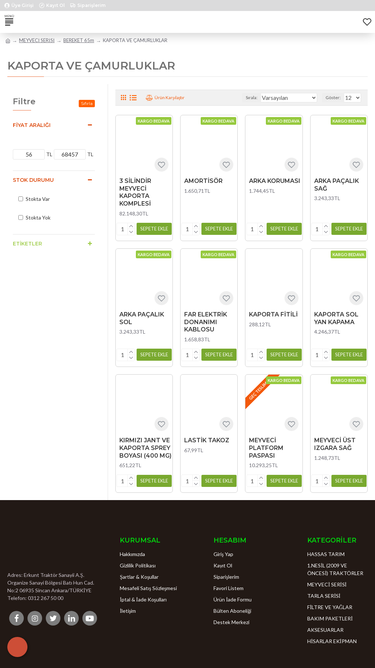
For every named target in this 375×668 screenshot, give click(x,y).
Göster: (333, 97)
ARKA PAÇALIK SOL (141, 318)
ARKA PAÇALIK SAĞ (336, 184)
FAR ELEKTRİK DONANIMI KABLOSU (205, 322)
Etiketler (27, 243)
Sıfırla (87, 103)
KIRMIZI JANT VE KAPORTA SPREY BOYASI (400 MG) (145, 447)
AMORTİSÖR (203, 180)
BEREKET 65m (78, 40)
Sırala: (251, 97)
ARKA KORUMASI (274, 180)
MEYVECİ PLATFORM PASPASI (266, 447)
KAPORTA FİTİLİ (273, 314)
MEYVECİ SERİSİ (37, 40)
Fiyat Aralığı (32, 125)
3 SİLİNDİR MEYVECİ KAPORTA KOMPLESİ (135, 192)
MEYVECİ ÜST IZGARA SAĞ (335, 443)
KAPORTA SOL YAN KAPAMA (336, 318)
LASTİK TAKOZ (206, 439)
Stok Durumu (33, 180)
